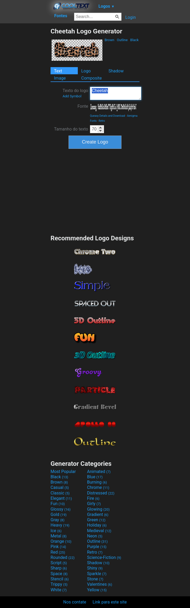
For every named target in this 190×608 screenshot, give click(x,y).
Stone (95, 578)
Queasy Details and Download (107, 115)
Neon (94, 535)
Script (59, 562)
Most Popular (63, 471)
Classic (60, 493)
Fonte (83, 106)
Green (96, 519)
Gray (57, 519)
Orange (61, 541)
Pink (58, 546)
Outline (122, 40)
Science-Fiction (104, 557)
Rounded (63, 557)
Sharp (59, 568)
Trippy (59, 584)
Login (130, 17)
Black (134, 40)
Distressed (100, 493)
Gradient (97, 514)
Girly (94, 503)
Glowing (98, 509)
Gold (59, 514)
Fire (93, 498)
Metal (59, 535)
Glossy (61, 509)
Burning (97, 482)
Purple (96, 546)
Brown (109, 40)
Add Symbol (71, 96)
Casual (60, 487)
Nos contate (74, 602)
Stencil (60, 578)
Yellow (97, 589)
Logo (86, 70)
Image (60, 78)
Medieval (99, 530)
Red (58, 552)
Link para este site (110, 602)
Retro (102, 120)
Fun (58, 503)
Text (58, 70)
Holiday (97, 525)
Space (59, 573)
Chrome (98, 487)
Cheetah (115, 93)
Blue (95, 476)
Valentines (99, 584)
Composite (91, 78)
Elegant (61, 498)
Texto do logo (75, 93)
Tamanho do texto (71, 129)
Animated (99, 471)
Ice (56, 530)
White (59, 589)
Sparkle (96, 573)
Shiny (95, 568)
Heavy (60, 525)
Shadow (116, 70)
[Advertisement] (25, 106)
